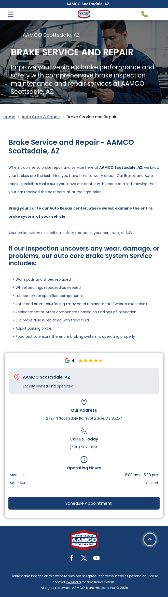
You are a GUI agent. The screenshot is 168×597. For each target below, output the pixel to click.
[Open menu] (10, 14)
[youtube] (96, 559)
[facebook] (71, 559)
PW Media (73, 582)
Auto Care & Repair (41, 117)
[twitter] (84, 559)
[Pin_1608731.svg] (17, 377)
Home (9, 117)
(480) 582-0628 (84, 447)
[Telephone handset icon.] (144, 14)
